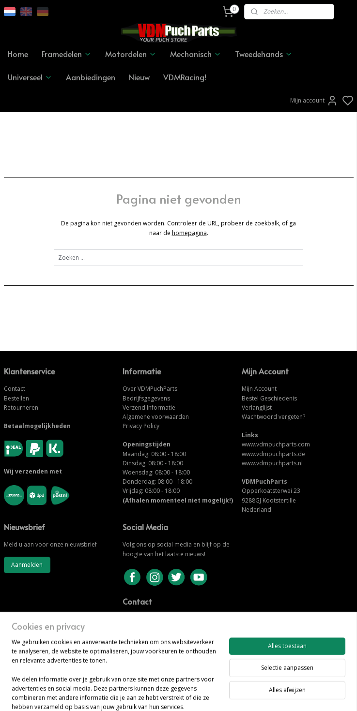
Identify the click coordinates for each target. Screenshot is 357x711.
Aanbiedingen (90, 77)
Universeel (30, 77)
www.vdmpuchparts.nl (272, 463)
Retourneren (21, 407)
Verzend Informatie (149, 407)
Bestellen (16, 398)
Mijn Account (259, 389)
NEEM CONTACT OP (151, 628)
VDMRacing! (184, 77)
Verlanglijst (257, 407)
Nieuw (139, 77)
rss (232, 693)
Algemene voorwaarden (156, 417)
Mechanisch (195, 53)
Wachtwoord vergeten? (273, 417)
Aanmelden (27, 565)
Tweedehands (264, 53)
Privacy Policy (141, 426)
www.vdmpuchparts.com (276, 444)
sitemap (212, 693)
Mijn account (314, 100)
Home (18, 53)
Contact (14, 389)
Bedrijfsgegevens (146, 398)
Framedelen (67, 53)
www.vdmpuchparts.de (273, 454)
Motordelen (130, 53)
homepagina (189, 233)
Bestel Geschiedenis (269, 398)
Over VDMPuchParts (150, 389)
